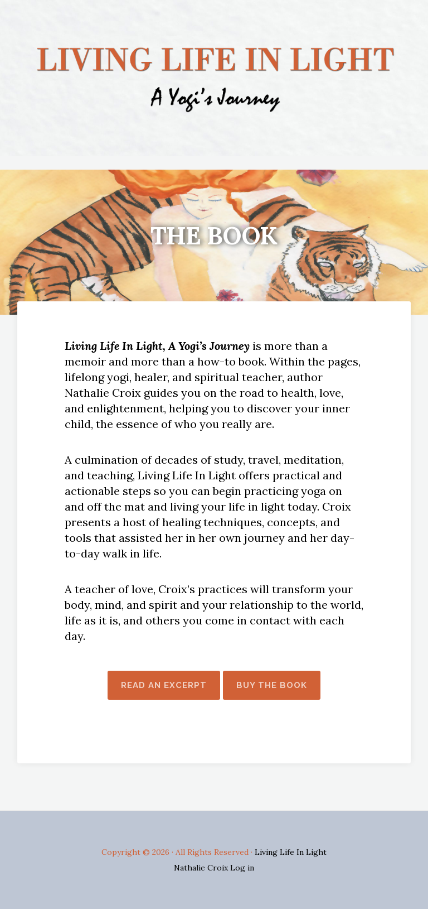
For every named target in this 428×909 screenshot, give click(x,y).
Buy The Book (271, 685)
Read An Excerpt (164, 685)
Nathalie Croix (202, 868)
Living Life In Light (291, 852)
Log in (242, 868)
